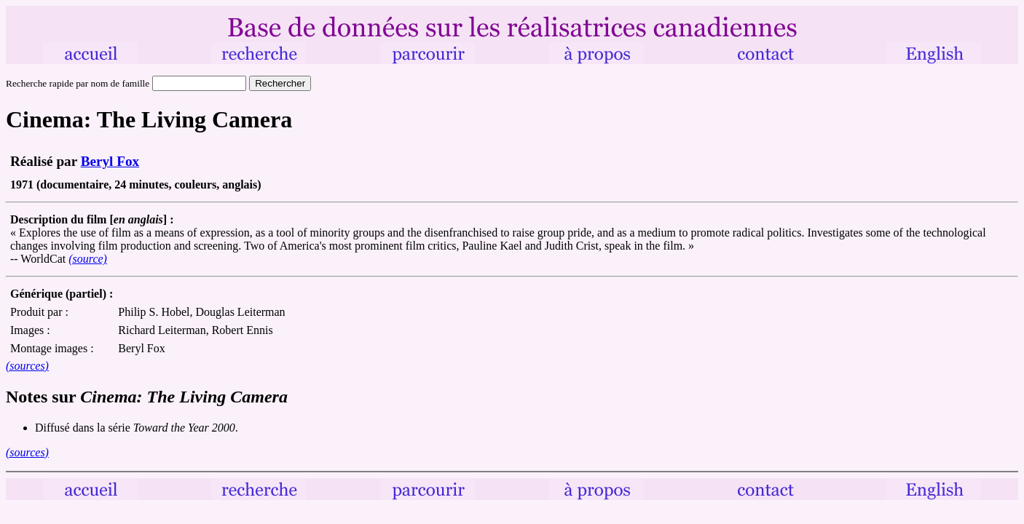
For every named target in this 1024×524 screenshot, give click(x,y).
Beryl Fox (110, 161)
